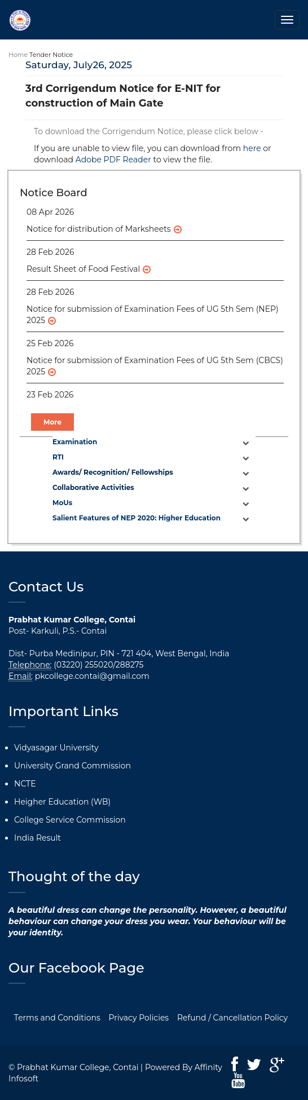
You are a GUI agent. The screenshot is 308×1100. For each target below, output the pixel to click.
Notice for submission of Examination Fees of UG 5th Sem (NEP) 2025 (153, 314)
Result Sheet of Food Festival (83, 269)
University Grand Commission (72, 766)
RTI (58, 457)
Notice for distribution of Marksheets (99, 229)
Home (18, 55)
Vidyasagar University (56, 748)
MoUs (62, 502)
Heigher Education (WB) (62, 802)
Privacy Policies (139, 1018)
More (52, 422)
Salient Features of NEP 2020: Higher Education (136, 518)
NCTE (25, 784)
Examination (74, 442)
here (252, 148)
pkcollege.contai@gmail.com (92, 676)
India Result (37, 838)
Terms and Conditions (57, 1018)
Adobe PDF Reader (113, 159)
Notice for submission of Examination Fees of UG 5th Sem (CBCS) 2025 (155, 366)
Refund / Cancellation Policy (232, 1018)
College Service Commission (70, 820)
